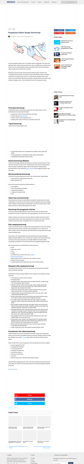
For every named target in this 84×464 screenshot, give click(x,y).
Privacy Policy (34, 455)
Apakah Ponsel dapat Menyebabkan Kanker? (12, 420)
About (32, 451)
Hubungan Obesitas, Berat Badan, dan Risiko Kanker (28, 420)
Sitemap (33, 453)
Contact (33, 450)
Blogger (75, 461)
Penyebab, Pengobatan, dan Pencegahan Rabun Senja (66, 102)
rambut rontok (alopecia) (17, 256)
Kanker (15, 399)
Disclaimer (33, 457)
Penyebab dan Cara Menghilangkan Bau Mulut (65, 121)
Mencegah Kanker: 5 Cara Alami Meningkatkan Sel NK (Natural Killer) (14, 434)
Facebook (27, 395)
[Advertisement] (42, 16)
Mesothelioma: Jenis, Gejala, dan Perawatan (43, 434)
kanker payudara (30, 168)
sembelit (32, 254)
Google (13, 395)
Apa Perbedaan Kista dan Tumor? (28, 434)
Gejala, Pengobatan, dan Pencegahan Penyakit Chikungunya (67, 66)
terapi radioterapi (23, 116)
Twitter (41, 395)
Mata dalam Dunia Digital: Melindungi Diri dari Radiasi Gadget (66, 115)
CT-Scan (24, 337)
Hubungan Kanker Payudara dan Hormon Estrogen (43, 420)
